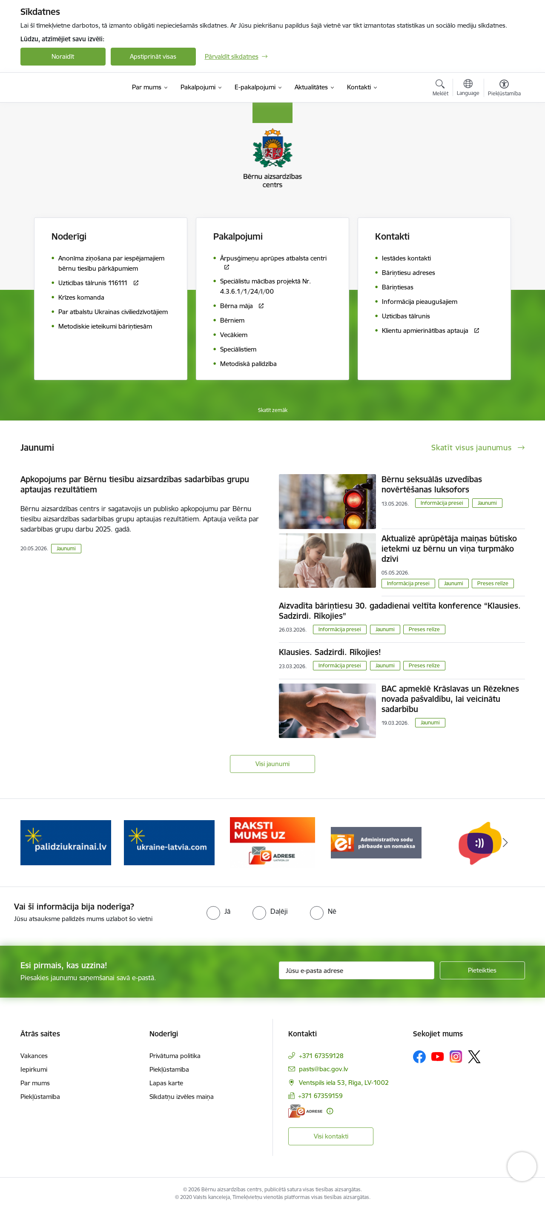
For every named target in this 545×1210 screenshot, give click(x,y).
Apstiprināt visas (153, 56)
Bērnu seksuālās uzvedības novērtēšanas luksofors (432, 484)
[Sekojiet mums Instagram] (456, 1056)
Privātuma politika (175, 1056)
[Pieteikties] (482, 970)
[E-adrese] (305, 1111)
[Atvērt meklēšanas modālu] (440, 89)
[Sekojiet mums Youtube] (437, 1056)
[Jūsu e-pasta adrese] (356, 970)
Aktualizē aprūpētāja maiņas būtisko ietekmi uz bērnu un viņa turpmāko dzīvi (449, 548)
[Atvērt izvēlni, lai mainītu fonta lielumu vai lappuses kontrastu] (504, 89)
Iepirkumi (33, 1069)
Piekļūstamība (40, 1097)
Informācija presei (442, 503)
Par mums (35, 1083)
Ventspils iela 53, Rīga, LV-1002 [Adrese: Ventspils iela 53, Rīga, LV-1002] (344, 1082)
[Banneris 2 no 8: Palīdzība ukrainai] (169, 842)
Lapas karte (166, 1083)
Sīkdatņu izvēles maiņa (181, 1097)
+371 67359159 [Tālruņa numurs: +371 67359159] (320, 1096)
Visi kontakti (331, 1136)
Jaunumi (66, 548)
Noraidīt (63, 56)
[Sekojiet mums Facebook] (419, 1056)
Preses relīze (492, 583)
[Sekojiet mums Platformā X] (474, 1056)
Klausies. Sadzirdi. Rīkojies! (330, 652)
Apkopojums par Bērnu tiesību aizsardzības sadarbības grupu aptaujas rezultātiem (134, 484)
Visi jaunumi (272, 764)
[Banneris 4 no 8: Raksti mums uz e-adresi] (376, 842)
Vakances (34, 1056)
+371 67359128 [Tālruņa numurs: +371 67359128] (321, 1056)
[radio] (218, 911)
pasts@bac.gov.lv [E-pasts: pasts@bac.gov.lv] (323, 1069)
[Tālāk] (505, 842)
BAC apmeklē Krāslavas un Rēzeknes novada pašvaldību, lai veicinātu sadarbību (450, 699)
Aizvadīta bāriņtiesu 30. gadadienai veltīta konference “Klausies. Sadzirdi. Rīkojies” (400, 611)
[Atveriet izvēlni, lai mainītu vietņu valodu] (468, 88)
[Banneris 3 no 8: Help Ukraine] (272, 842)
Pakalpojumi (238, 236)
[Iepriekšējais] (40, 842)
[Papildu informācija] (330, 1111)
